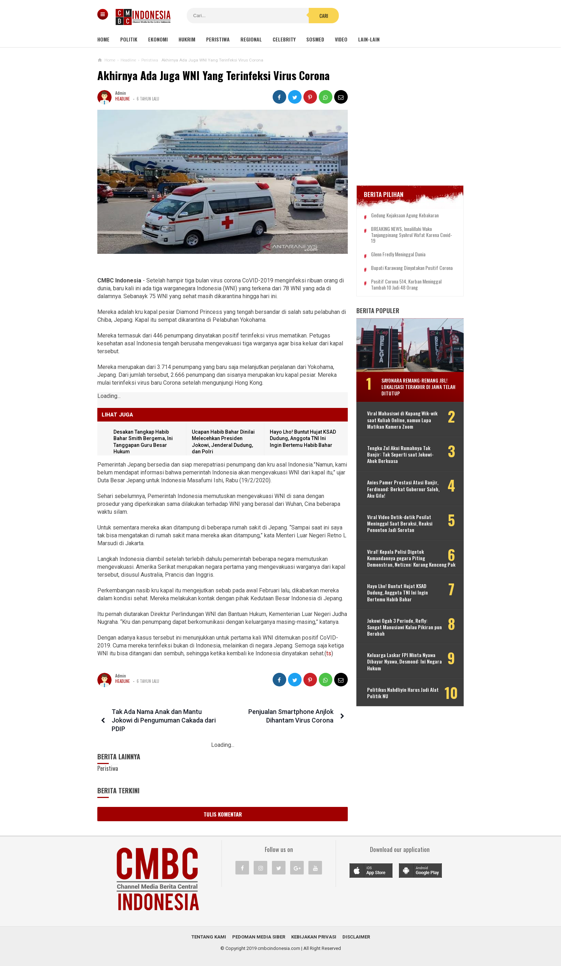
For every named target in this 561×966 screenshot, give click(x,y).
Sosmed (315, 39)
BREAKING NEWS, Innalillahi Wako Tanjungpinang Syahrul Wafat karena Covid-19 (411, 235)
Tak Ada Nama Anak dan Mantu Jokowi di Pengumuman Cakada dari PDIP (164, 720)
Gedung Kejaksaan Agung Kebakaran (405, 215)
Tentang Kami (208, 937)
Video (341, 39)
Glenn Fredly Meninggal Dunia (398, 254)
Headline (122, 99)
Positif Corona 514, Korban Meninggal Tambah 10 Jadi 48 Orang (406, 285)
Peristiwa (218, 39)
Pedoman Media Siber (258, 937)
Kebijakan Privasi (313, 937)
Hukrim (187, 39)
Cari (323, 15)
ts (328, 653)
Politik (128, 39)
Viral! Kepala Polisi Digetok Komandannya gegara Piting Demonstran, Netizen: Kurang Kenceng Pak (411, 558)
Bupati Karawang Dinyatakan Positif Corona (412, 268)
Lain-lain (369, 39)
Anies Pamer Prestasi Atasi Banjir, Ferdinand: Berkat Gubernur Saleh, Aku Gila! (403, 489)
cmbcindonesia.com (279, 948)
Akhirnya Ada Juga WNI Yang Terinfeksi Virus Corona (213, 75)
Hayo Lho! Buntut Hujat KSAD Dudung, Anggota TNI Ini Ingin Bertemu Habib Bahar (303, 438)
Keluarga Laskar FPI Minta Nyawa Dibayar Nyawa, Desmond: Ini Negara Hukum (404, 661)
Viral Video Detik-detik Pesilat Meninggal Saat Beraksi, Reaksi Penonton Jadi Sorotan (400, 523)
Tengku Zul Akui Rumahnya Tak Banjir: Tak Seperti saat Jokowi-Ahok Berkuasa (400, 454)
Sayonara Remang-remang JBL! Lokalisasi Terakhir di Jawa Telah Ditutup (418, 386)
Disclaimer (356, 937)
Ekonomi (158, 39)
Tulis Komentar (223, 814)
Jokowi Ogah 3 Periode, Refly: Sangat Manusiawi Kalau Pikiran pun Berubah (404, 627)
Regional (251, 39)
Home (103, 39)
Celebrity (284, 39)
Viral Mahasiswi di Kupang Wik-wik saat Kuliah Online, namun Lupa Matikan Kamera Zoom (402, 420)
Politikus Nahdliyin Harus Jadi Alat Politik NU (403, 692)
